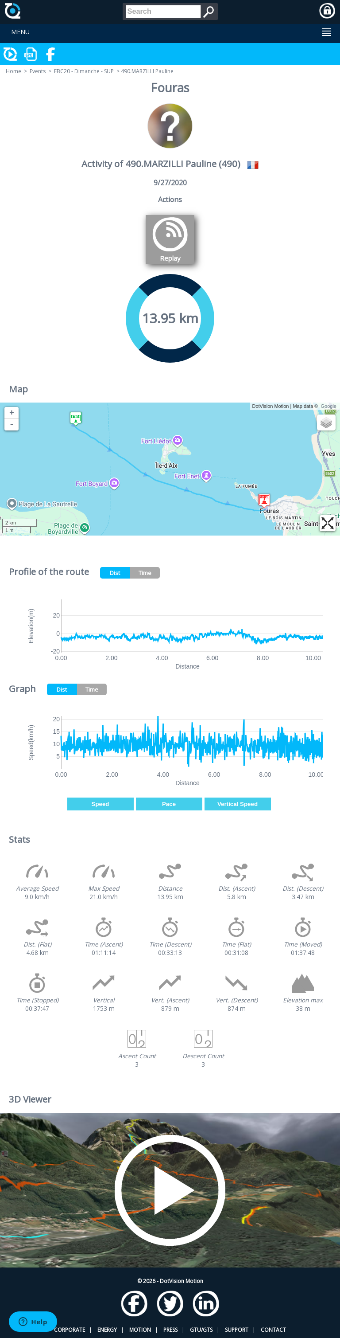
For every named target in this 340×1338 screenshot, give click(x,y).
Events (38, 71)
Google (328, 406)
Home (13, 71)
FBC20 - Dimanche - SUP (84, 71)
